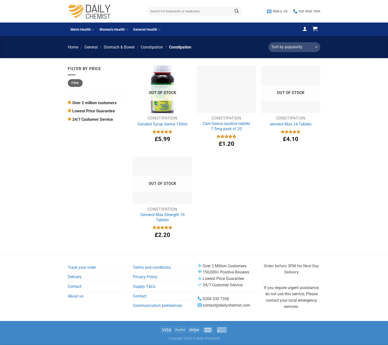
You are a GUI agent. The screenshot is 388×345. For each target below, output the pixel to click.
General (91, 47)
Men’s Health (82, 29)
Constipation (152, 47)
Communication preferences (157, 305)
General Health (146, 29)
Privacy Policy (145, 276)
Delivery (75, 276)
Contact (74, 286)
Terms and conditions (152, 267)
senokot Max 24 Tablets (291, 124)
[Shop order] (294, 47)
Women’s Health (113, 29)
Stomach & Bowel (119, 47)
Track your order (82, 267)
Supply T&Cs (144, 286)
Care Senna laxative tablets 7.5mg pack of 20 (226, 126)
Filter (75, 83)
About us (75, 296)
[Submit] (236, 11)
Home (73, 47)
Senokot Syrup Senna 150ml (162, 124)
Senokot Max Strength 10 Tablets (162, 217)
